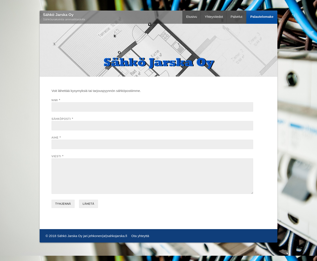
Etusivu (191, 16)
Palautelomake (261, 16)
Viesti (56, 156)
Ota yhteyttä (140, 241)
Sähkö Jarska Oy (58, 15)
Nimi (55, 100)
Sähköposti (61, 118)
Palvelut (236, 16)
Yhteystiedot (214, 16)
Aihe (55, 137)
